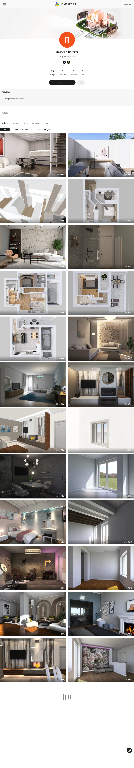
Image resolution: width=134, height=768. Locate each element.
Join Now (127, 4)
